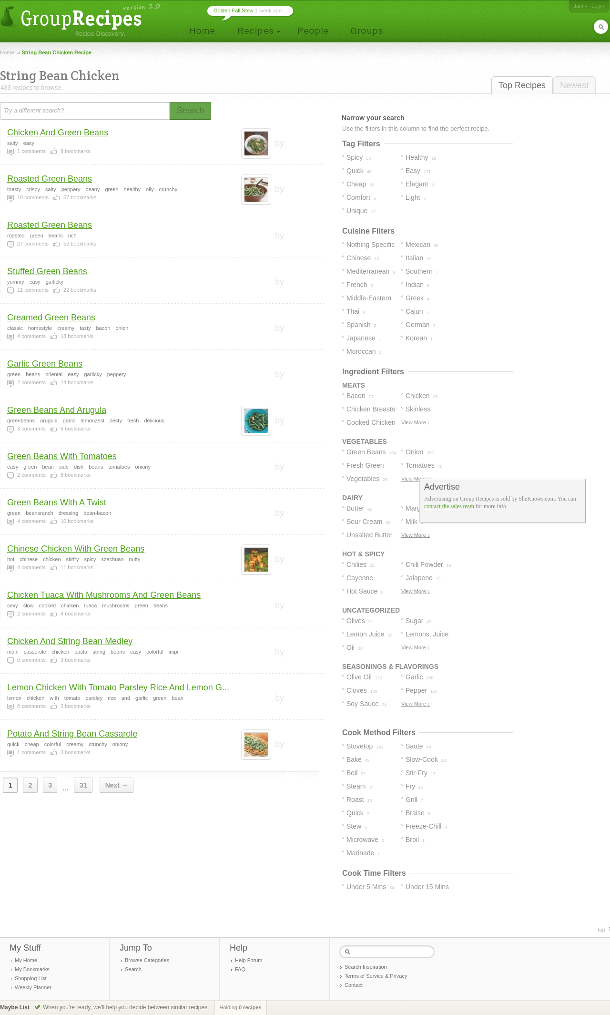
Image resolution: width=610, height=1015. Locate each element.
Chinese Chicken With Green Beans (75, 549)
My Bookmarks (32, 969)
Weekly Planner (33, 987)
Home (7, 52)
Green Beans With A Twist (56, 502)
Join (578, 6)
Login (597, 6)
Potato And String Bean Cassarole (72, 733)
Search (133, 969)
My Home (26, 960)
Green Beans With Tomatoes (62, 456)
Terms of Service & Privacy (376, 976)
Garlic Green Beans (44, 364)
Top (601, 930)
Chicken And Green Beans (57, 132)
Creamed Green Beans (51, 317)
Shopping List (31, 978)
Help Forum (248, 960)
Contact (354, 985)
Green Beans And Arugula (56, 410)
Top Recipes (522, 85)
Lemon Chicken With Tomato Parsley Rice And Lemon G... (118, 687)
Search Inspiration (366, 967)
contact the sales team (449, 506)
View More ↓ (415, 422)
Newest (574, 85)
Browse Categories (147, 960)
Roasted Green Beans (49, 179)
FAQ (240, 969)
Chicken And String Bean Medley (69, 641)
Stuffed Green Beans (47, 271)
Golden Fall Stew (234, 10)
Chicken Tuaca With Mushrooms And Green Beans (104, 595)
